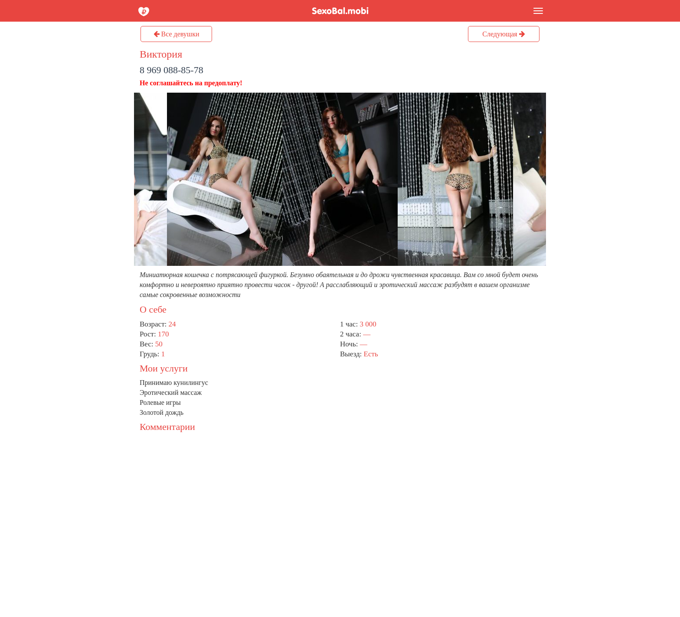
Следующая (503, 34)
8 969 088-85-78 (171, 70)
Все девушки (176, 34)
